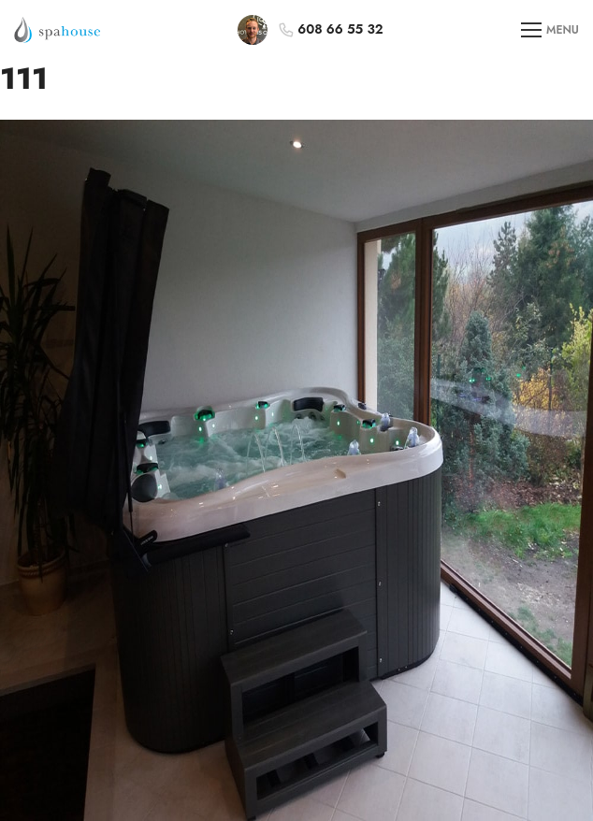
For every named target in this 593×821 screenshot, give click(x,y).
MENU (550, 30)
